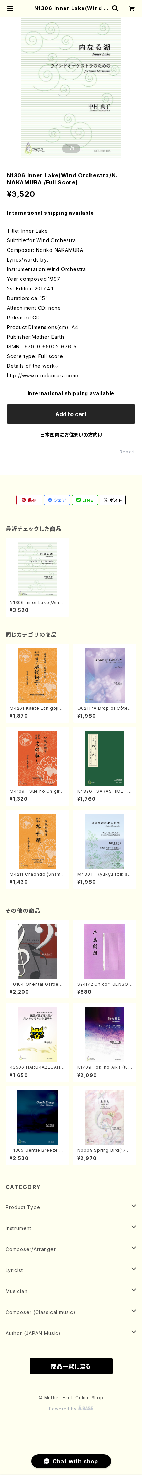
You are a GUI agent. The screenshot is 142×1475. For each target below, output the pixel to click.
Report (127, 451)
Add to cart (71, 414)
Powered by (71, 1408)
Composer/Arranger (31, 1249)
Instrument (18, 1228)
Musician (16, 1291)
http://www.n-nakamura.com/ (43, 375)
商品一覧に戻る (71, 1366)
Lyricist (14, 1270)
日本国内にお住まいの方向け (71, 435)
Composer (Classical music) (41, 1312)
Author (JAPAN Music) (33, 1333)
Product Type (23, 1207)
